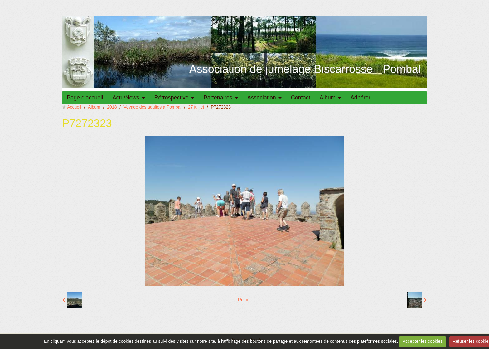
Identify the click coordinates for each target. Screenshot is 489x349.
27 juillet (196, 106)
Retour (244, 299)
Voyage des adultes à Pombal (152, 106)
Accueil (74, 106)
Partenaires (218, 98)
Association (261, 98)
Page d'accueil (85, 98)
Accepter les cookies (423, 341)
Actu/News (126, 98)
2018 (112, 106)
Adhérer (360, 98)
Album (328, 98)
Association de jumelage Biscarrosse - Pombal (305, 69)
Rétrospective (171, 98)
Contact (300, 98)
